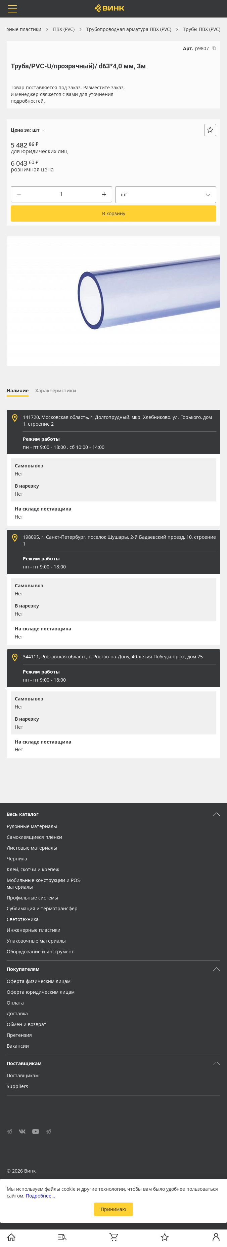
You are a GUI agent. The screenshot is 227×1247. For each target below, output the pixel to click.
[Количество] (61, 194)
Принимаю (113, 1209)
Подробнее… (40, 1195)
